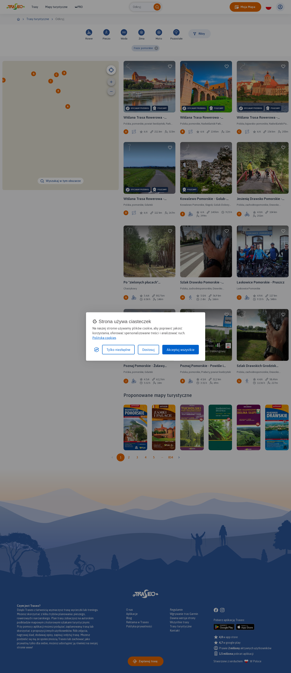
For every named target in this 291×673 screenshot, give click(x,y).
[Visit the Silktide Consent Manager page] (96, 349)
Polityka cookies (104, 338)
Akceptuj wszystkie (180, 349)
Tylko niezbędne (118, 349)
